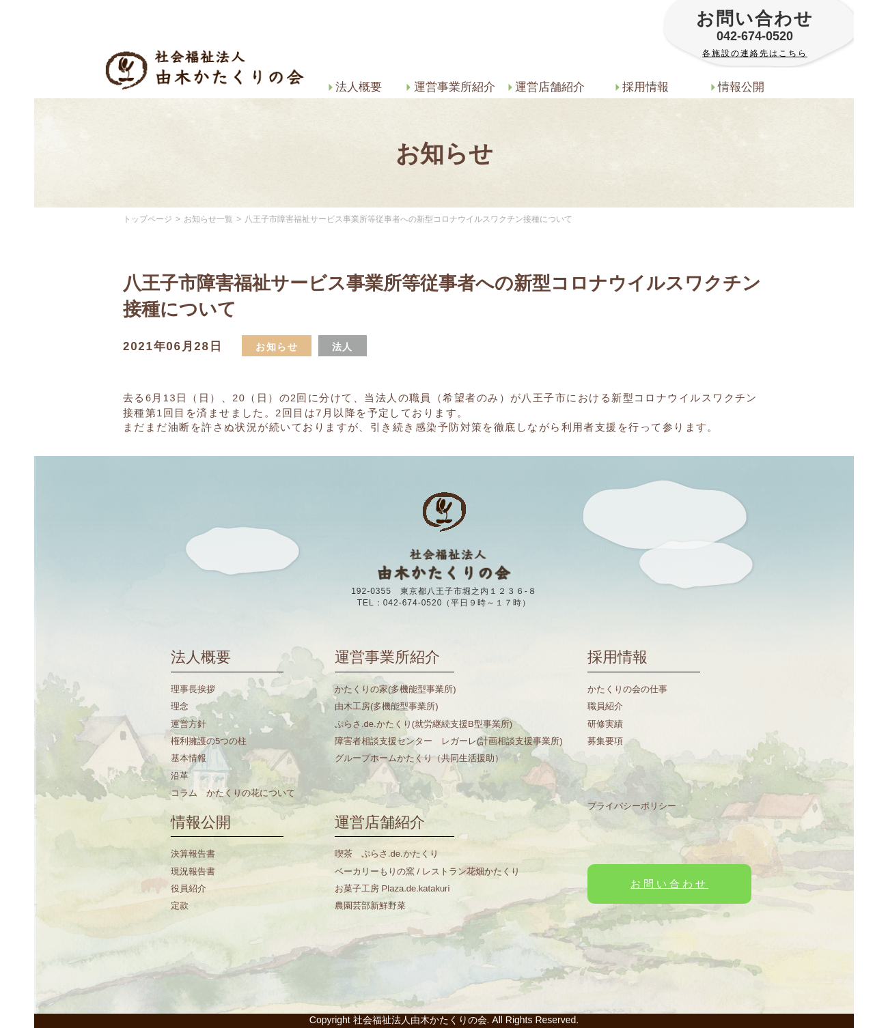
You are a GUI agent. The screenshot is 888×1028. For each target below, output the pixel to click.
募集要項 (605, 741)
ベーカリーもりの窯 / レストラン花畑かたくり (427, 871)
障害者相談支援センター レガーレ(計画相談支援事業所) (449, 741)
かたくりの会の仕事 (627, 689)
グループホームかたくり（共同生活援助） (419, 758)
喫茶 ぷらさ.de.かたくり (387, 853)
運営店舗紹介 (546, 87)
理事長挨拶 (193, 689)
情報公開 (738, 87)
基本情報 (188, 758)
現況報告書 (193, 871)
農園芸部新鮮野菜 (370, 905)
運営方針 (188, 724)
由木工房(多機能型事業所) (387, 706)
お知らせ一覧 (208, 219)
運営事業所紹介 (450, 87)
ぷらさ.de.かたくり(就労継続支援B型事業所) (423, 724)
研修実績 (605, 724)
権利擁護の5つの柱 (209, 741)
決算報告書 (193, 853)
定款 (180, 905)
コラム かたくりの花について (233, 793)
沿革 (180, 776)
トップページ (147, 219)
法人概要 (356, 87)
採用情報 (642, 87)
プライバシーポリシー (631, 806)
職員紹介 (605, 706)
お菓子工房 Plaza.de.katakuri (392, 888)
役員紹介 (188, 888)
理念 (180, 706)
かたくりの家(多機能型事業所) (395, 689)
